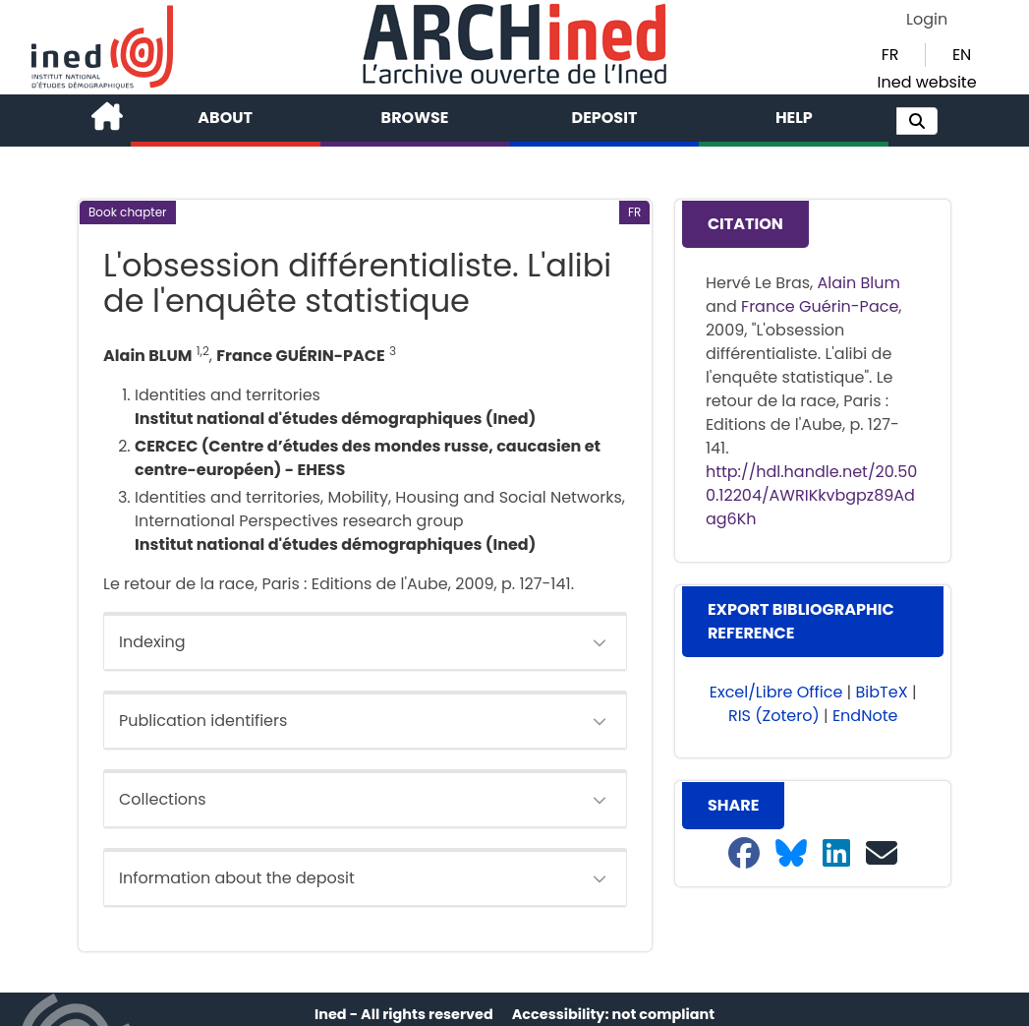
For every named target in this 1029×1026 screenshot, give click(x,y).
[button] (917, 121)
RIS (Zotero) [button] (774, 715)
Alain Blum (859, 283)
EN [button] (961, 54)
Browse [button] (415, 117)
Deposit (605, 117)
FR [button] (890, 54)
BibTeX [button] (882, 692)
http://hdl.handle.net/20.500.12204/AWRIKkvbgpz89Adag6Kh (811, 495)
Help (794, 117)
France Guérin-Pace (819, 306)
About (225, 117)
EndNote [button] (865, 715)
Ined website (927, 82)
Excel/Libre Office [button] (776, 692)
